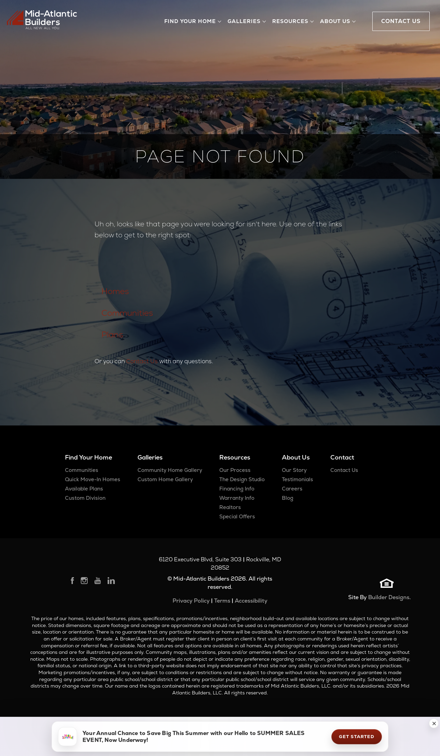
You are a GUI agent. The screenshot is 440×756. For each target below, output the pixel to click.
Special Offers (237, 516)
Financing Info (236, 488)
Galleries (150, 457)
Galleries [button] (244, 21)
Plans (112, 334)
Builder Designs (388, 597)
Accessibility (251, 600)
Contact (342, 457)
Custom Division (85, 498)
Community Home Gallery (170, 470)
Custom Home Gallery (165, 479)
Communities (127, 312)
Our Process (235, 470)
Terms (222, 600)
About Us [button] (335, 21)
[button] (434, 723)
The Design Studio (242, 479)
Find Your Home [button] (190, 21)
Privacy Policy (191, 600)
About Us (296, 457)
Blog (287, 498)
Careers (292, 488)
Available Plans (84, 488)
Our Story (294, 470)
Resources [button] (290, 21)
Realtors (230, 507)
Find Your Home (88, 457)
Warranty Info (236, 498)
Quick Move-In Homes (92, 479)
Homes (115, 291)
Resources (234, 457)
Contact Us (142, 361)
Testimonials (297, 479)
